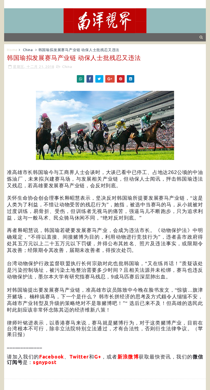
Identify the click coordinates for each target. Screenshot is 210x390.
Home (12, 50)
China (28, 50)
